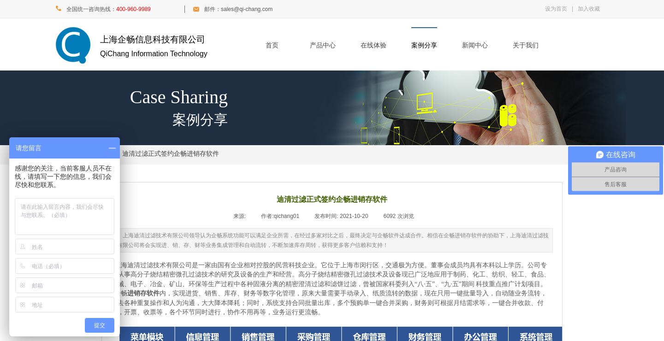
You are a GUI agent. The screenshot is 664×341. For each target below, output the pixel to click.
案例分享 (424, 45)
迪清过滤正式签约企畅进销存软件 (170, 153)
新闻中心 (475, 45)
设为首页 (556, 9)
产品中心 (323, 45)
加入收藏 (589, 9)
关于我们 (526, 45)
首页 (272, 45)
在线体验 (373, 45)
